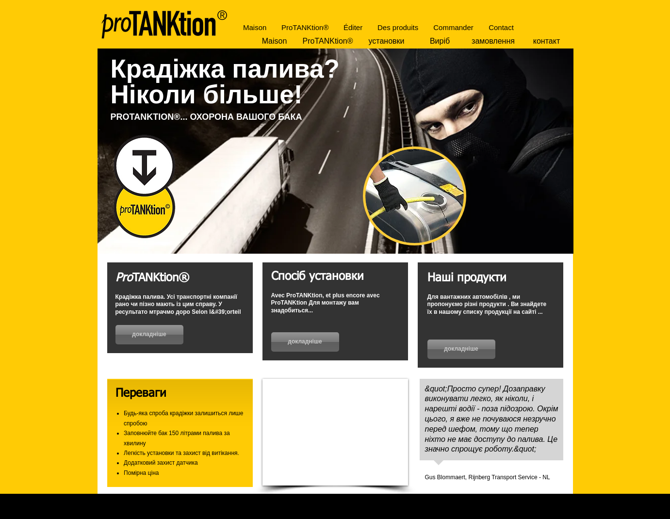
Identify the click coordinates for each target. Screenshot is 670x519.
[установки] (386, 41)
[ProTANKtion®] (328, 41)
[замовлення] (493, 41)
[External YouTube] (335, 432)
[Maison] (274, 41)
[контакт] (546, 41)
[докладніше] (149, 334)
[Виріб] (440, 41)
